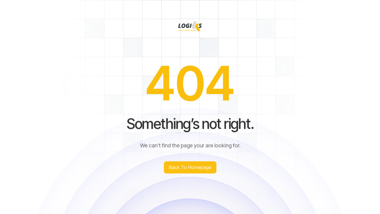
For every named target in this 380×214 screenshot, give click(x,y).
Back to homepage (190, 168)
